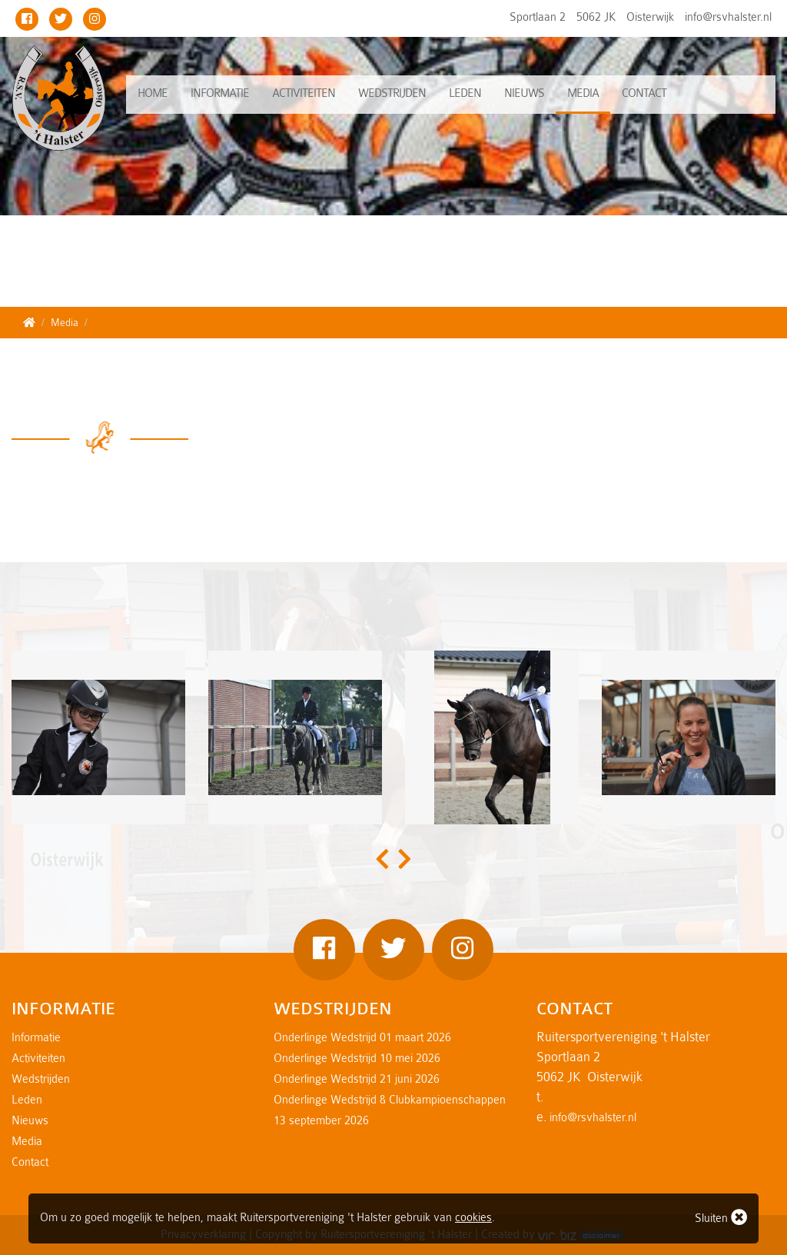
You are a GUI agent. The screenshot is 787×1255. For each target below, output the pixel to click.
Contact (644, 93)
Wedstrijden (392, 93)
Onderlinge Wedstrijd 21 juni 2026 (357, 1079)
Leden (465, 93)
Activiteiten (303, 93)
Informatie (220, 93)
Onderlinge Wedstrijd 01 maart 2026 (362, 1037)
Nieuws (524, 93)
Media (583, 93)
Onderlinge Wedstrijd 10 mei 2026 (357, 1058)
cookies (473, 1217)
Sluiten (721, 1217)
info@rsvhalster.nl (728, 17)
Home (153, 93)
